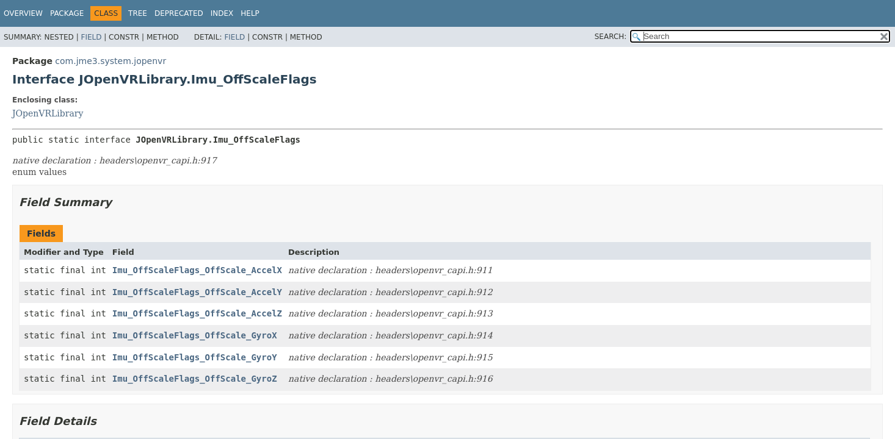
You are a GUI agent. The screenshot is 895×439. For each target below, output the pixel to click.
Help (250, 13)
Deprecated (178, 13)
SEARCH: (611, 36)
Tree (137, 13)
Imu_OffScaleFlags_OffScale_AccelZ (197, 313)
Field (91, 37)
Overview (23, 13)
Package (67, 13)
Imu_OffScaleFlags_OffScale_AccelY (197, 292)
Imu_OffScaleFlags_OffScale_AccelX (197, 270)
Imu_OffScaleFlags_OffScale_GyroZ (194, 379)
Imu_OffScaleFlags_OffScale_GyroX (194, 335)
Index (222, 13)
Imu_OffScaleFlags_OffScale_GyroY (194, 357)
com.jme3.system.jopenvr (110, 61)
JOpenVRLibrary (47, 113)
